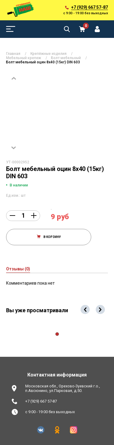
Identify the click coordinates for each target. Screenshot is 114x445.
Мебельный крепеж (23, 58)
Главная (13, 54)
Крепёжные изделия (48, 54)
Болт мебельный (66, 58)
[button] (57, 334)
